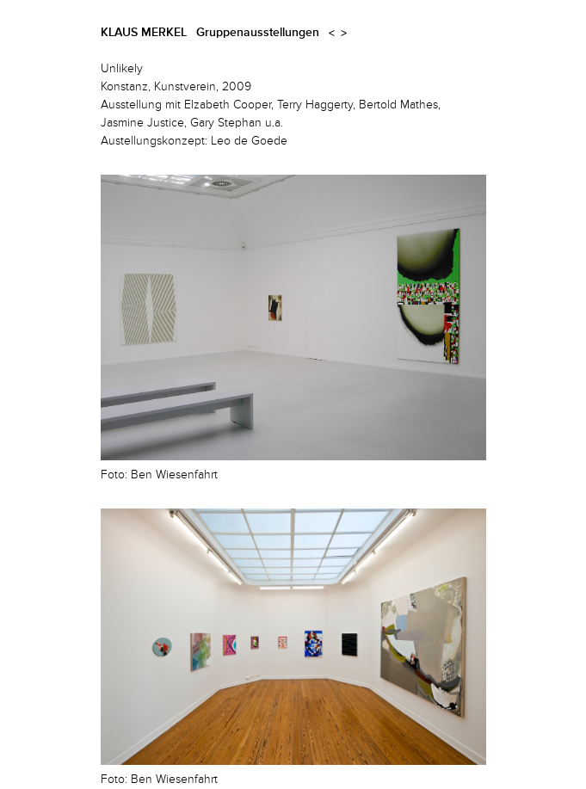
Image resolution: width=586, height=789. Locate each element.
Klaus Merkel (144, 33)
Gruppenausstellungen (257, 33)
